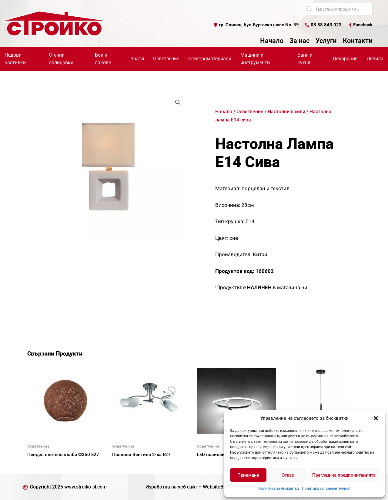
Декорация (345, 58)
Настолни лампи (286, 111)
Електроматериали (209, 58)
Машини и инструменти (255, 58)
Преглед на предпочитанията (344, 475)
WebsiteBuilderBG (222, 487)
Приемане (248, 475)
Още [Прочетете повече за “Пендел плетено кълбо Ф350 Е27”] (39, 465)
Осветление (166, 58)
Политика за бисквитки (278, 488)
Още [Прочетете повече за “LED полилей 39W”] (209, 465)
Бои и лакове (103, 58)
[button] (376, 418)
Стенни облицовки (61, 58)
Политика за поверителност (326, 488)
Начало (271, 41)
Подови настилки (15, 58)
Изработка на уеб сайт (171, 487)
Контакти (358, 41)
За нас (299, 41)
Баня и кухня (305, 58)
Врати (137, 58)
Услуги (326, 41)
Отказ (288, 475)
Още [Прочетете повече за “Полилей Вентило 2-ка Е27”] (124, 465)
